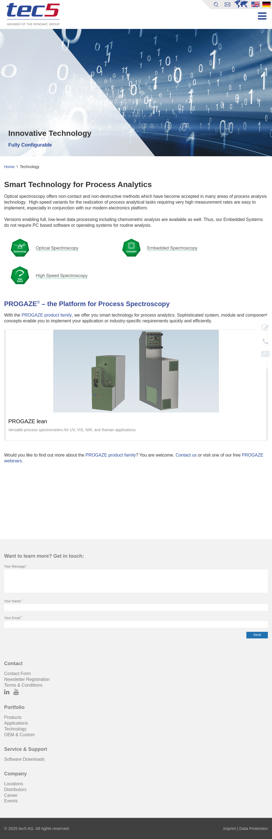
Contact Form (17, 673)
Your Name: (13, 601)
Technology (15, 729)
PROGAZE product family (47, 315)
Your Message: (15, 566)
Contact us (185, 455)
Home (9, 166)
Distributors (15, 789)
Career (11, 795)
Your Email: (13, 618)
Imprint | (230, 828)
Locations (13, 783)
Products (13, 717)
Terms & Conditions (23, 685)
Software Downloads (24, 759)
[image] (136, 371)
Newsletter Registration (27, 679)
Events (11, 800)
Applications (16, 723)
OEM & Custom (19, 734)
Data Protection (253, 828)
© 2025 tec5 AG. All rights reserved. (37, 828)
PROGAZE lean (27, 422)
